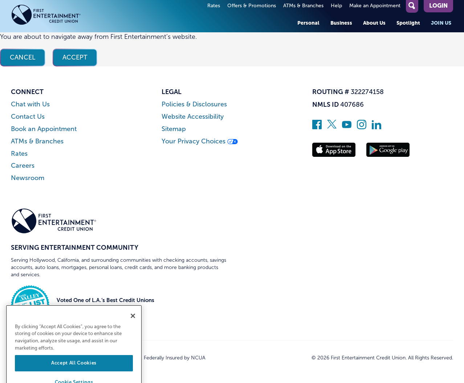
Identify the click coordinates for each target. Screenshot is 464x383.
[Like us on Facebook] (317, 127)
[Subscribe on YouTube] (346, 127)
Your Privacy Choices (200, 141)
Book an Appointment (44, 129)
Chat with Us (30, 104)
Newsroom (27, 178)
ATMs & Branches (303, 5)
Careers (22, 165)
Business (341, 23)
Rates (213, 5)
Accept (74, 57)
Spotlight (408, 23)
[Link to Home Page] (54, 16)
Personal (308, 23)
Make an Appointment (374, 5)
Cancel (23, 57)
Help (336, 5)
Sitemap (174, 129)
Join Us (441, 23)
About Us (374, 23)
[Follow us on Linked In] (376, 127)
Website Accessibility (193, 116)
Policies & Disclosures (194, 104)
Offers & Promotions (251, 5)
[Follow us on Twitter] (332, 127)
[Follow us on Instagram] (361, 127)
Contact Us (28, 116)
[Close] (133, 329)
